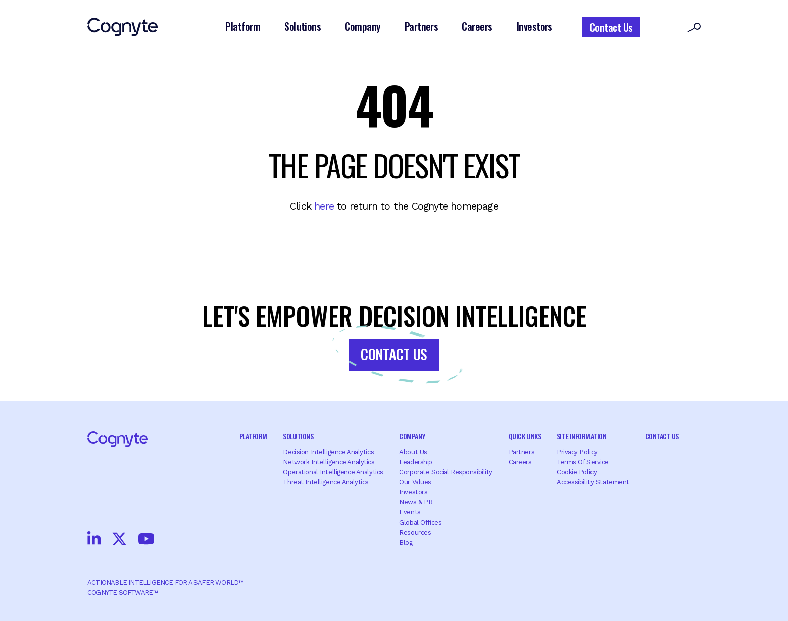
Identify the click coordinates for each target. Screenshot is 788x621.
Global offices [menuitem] (420, 522)
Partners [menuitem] (522, 452)
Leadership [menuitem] (415, 462)
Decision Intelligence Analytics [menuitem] (328, 452)
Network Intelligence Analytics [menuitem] (328, 462)
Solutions (302, 26)
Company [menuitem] (412, 436)
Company (362, 26)
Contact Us (611, 27)
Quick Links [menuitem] (525, 436)
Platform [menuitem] (253, 436)
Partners (421, 26)
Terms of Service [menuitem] (583, 462)
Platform (242, 26)
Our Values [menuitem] (415, 482)
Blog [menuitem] (405, 542)
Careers (477, 26)
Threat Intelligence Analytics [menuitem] (326, 482)
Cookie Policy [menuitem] (577, 472)
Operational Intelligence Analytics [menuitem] (333, 472)
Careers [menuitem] (520, 462)
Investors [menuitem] (413, 492)
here (324, 206)
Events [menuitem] (409, 512)
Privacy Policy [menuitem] (577, 452)
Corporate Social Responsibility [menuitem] (445, 472)
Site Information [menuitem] (581, 436)
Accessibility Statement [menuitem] (593, 482)
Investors (534, 26)
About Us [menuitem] (413, 452)
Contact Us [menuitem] (662, 436)
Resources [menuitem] (415, 532)
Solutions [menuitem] (298, 436)
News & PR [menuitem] (415, 502)
